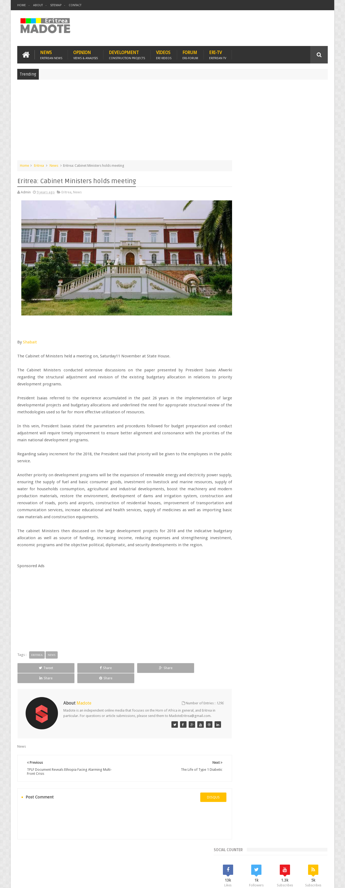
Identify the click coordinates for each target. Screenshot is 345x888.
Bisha (257, 429)
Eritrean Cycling (307, 429)
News (51, 54)
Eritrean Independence (285, 438)
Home (21, 5)
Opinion (85, 54)
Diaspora (73, 852)
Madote (58, 880)
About (38, 5)
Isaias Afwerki (262, 447)
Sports (296, 447)
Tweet (37, 662)
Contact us (314, 853)
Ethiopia (314, 438)
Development (127, 54)
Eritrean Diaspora (249, 438)
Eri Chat (189, 852)
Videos (163, 54)
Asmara (242, 429)
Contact (75, 5)
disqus (203, 786)
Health (241, 447)
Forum (190, 54)
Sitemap (55, 5)
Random (312, 393)
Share (78, 662)
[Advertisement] (172, 122)
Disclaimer (320, 880)
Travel (97, 852)
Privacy (304, 880)
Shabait (30, 336)
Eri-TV (217, 54)
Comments (281, 393)
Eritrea (39, 165)
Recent (250, 393)
